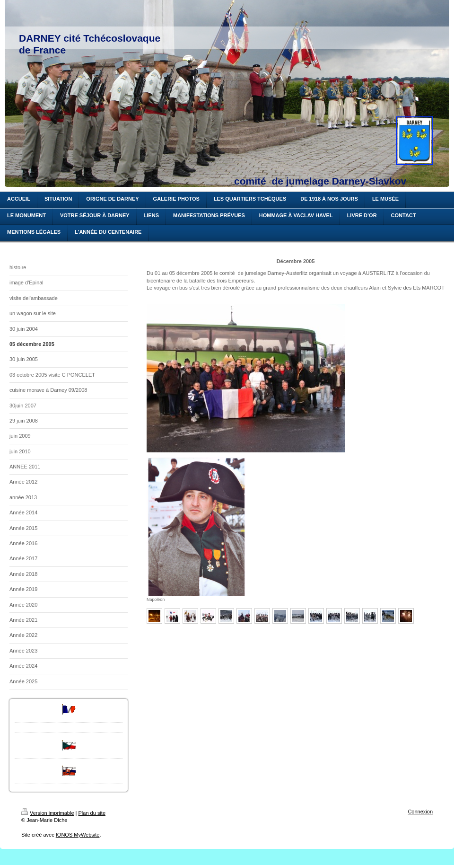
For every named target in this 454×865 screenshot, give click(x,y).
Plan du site (92, 813)
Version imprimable (47, 813)
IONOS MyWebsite (78, 835)
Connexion (420, 811)
